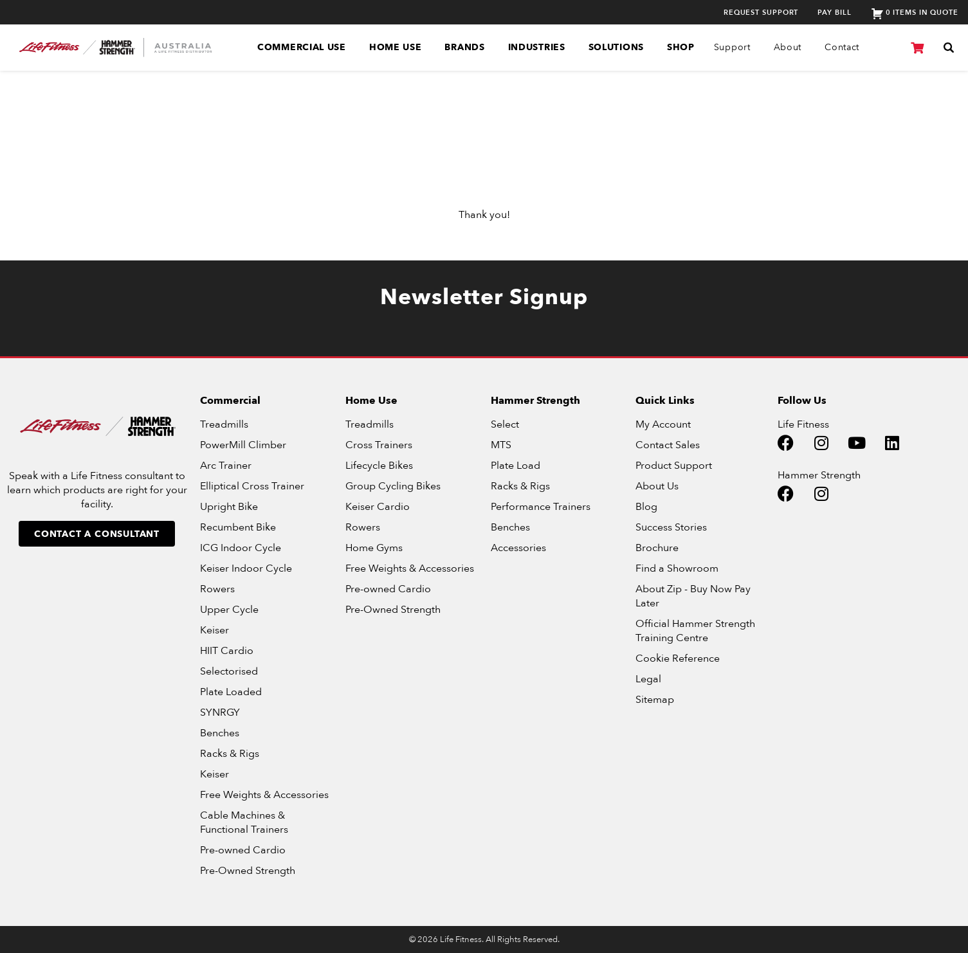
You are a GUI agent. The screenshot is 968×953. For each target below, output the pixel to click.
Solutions (616, 47)
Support (732, 47)
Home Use (395, 47)
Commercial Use (301, 47)
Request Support (761, 12)
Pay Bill (834, 12)
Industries (536, 47)
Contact (842, 47)
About (788, 47)
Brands (464, 47)
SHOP (681, 47)
